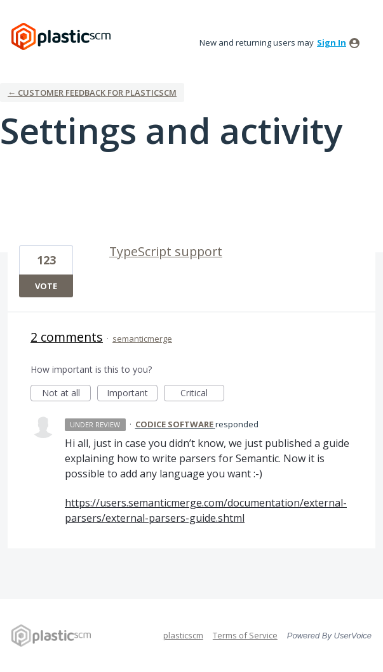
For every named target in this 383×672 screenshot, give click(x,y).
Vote (46, 286)
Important (132, 394)
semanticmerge (142, 338)
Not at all (66, 394)
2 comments (66, 337)
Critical (202, 394)
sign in (331, 42)
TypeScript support (165, 251)
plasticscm (183, 635)
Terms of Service (245, 635)
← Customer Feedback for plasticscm (92, 92)
